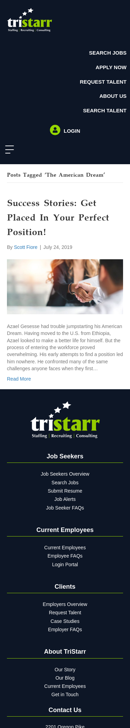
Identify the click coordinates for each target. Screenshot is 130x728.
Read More (19, 379)
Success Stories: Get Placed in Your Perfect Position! (58, 218)
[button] (8, 150)
